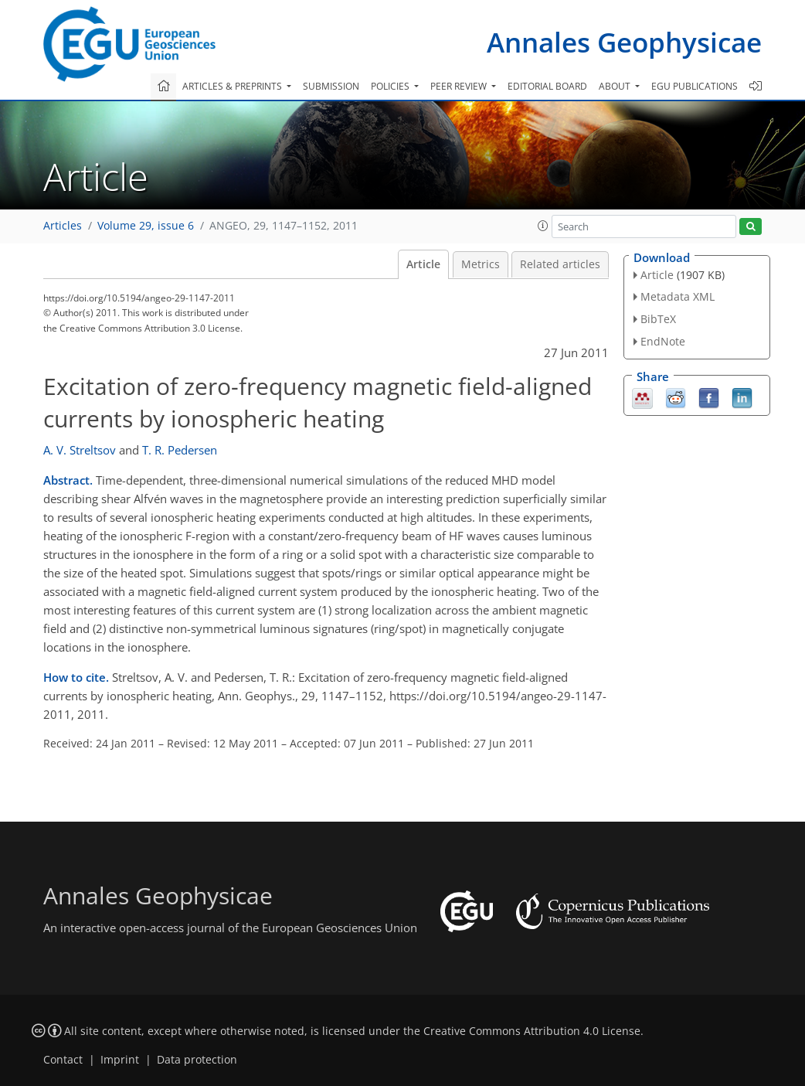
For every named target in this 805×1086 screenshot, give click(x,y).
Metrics (480, 264)
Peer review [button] (459, 86)
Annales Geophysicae (624, 42)
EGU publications (694, 86)
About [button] (616, 86)
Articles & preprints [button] (233, 86)
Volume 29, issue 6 (145, 226)
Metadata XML (677, 296)
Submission (331, 86)
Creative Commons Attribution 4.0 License (531, 1031)
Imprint (119, 1060)
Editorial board (547, 86)
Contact (63, 1060)
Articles (62, 226)
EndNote (662, 341)
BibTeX (658, 319)
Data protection (197, 1060)
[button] (543, 226)
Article (423, 264)
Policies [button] (391, 86)
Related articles (560, 264)
